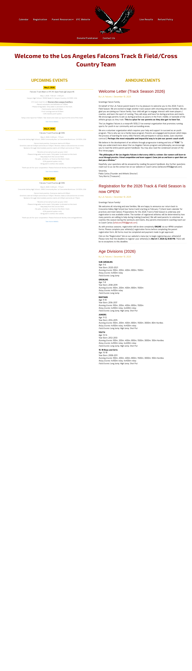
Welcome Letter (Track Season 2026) (132, 91)
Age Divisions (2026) (117, 251)
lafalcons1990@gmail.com (125, 222)
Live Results (146, 19)
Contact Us (109, 38)
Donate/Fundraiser (87, 38)
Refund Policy (165, 19)
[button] (73, 19)
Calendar (24, 19)
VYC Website (83, 19)
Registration (40, 19)
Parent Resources (62, 19)
